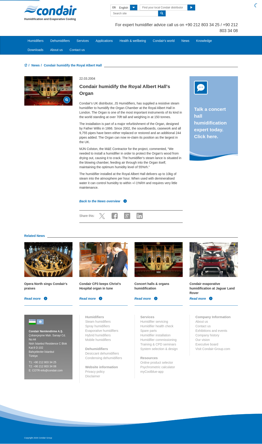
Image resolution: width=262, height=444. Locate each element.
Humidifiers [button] (36, 41)
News (185, 41)
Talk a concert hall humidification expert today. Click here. (210, 123)
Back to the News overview (103, 201)
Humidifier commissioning (158, 340)
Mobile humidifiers (98, 340)
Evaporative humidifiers (101, 330)
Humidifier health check (157, 326)
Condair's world (164, 41)
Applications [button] (104, 41)
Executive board (206, 344)
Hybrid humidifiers (98, 335)
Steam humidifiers (98, 321)
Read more (35, 298)
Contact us (77, 50)
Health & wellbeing (133, 41)
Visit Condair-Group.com (212, 349)
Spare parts (148, 330)
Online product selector (156, 362)
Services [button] (83, 41)
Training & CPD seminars (158, 344)
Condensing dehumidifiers (103, 358)
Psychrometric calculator (157, 367)
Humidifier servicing (154, 321)
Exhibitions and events (211, 330)
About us (56, 50)
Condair (50, 10)
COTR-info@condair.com (47, 370)
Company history (207, 335)
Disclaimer (92, 376)
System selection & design (159, 349)
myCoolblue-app (152, 371)
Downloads (35, 50)
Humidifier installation (155, 335)
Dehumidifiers (60, 41)
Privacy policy (95, 371)
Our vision (202, 340)
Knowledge (204, 41)
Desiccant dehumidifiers (102, 353)
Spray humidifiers (97, 326)
